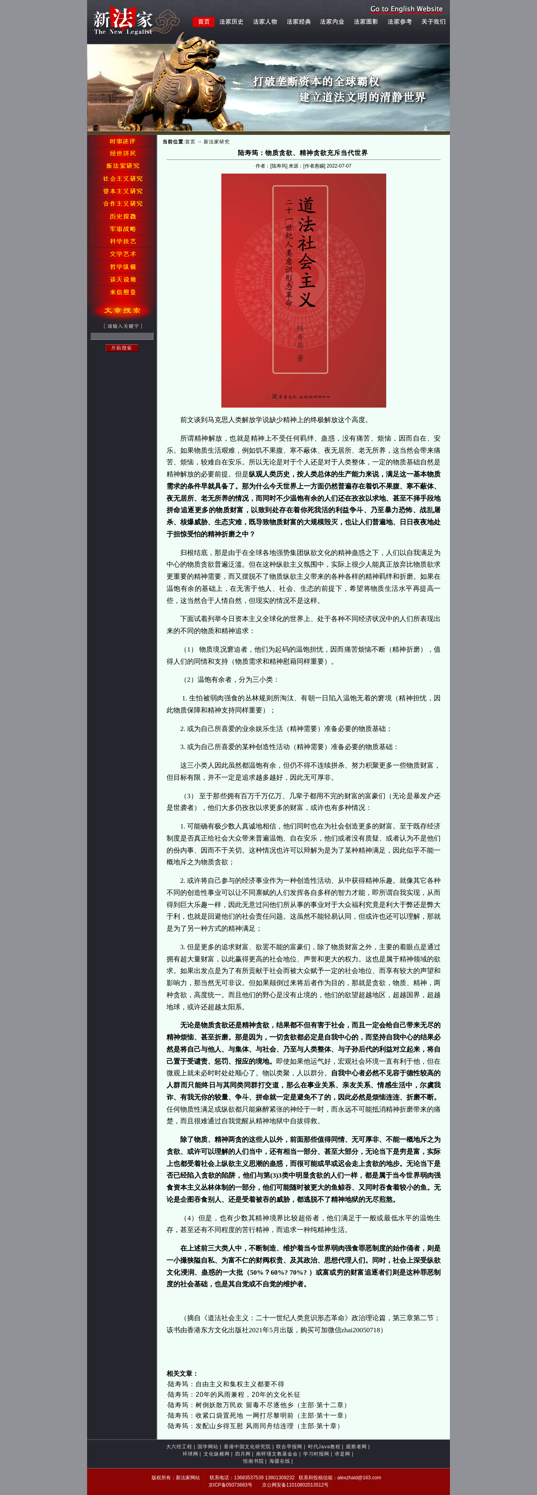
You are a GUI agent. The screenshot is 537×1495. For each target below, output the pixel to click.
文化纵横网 (217, 1454)
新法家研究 (217, 142)
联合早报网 (289, 1446)
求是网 (342, 1454)
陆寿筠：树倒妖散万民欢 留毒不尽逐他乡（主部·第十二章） (259, 1405)
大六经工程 (179, 1446)
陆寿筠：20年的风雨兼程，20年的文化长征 (234, 1394)
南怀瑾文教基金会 (277, 1454)
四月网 (243, 1454)
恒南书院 (253, 1461)
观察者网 (356, 1446)
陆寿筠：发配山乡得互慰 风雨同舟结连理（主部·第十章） (256, 1426)
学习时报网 (316, 1454)
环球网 (190, 1454)
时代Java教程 (324, 1446)
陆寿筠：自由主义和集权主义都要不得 (226, 1384)
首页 (190, 142)
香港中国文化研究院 (247, 1446)
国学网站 (208, 1446)
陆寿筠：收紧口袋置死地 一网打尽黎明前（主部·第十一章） (259, 1415)
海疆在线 (279, 1461)
